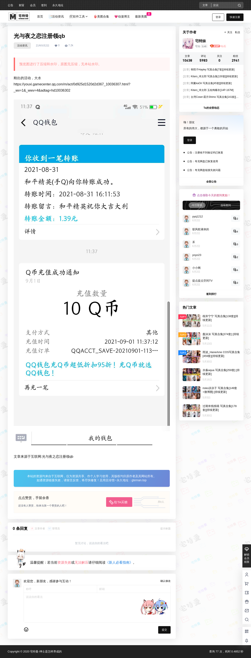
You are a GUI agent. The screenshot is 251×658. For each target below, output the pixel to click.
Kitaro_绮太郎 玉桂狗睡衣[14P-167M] (208, 90)
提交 (164, 629)
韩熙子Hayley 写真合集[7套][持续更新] (208, 69)
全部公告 (211, 181)
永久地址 (57, 5)
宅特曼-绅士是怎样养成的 (45, 651)
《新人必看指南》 (119, 562)
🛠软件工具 (78, 16)
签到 (44, 5)
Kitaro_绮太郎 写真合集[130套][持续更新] (210, 76)
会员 (33, 5)
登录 (218, 17)
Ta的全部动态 (211, 107)
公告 (10, 5)
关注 (228, 32)
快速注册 (235, 17)
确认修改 (165, 580)
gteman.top (139, 480)
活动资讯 (22, 45)
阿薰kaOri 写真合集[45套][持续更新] (207, 83)
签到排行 (211, 294)
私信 (237, 32)
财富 (21, 5)
